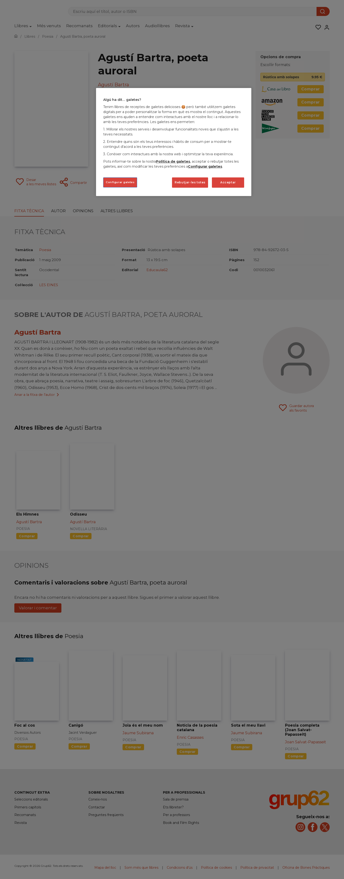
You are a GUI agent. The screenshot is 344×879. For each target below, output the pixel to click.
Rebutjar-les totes (190, 182)
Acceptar (228, 182)
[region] (173, 142)
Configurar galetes (205, 166)
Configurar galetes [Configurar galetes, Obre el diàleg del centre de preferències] (120, 182)
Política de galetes (173, 161)
